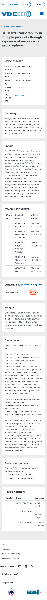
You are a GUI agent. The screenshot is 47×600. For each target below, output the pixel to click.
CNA (25, 4)
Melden (38, 4)
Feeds (15, 4)
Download (19, 95)
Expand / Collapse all (32, 284)
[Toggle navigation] (41, 13)
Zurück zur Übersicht (13, 26)
